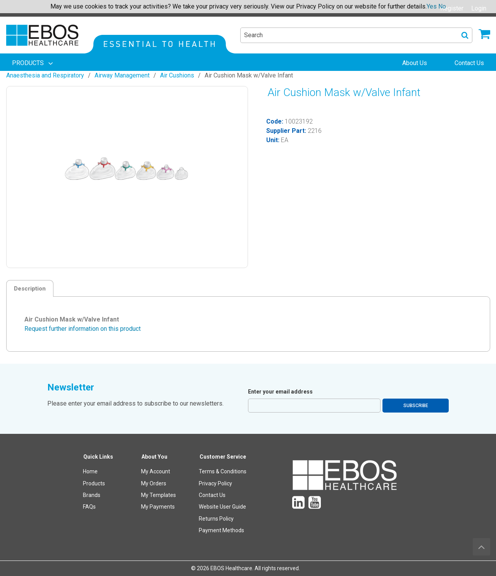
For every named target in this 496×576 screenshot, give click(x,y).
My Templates (158, 495)
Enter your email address (280, 392)
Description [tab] (30, 288)
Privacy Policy (215, 483)
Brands (91, 495)
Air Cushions (177, 75)
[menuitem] (33, 63)
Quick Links (98, 457)
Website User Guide (222, 507)
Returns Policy (216, 519)
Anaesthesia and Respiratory (45, 75)
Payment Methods (221, 530)
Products (94, 483)
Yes (432, 6)
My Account (155, 471)
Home (90, 471)
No (442, 6)
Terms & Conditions (222, 471)
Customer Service (223, 457)
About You (154, 457)
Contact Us (212, 495)
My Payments (158, 507)
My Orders (153, 483)
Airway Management (122, 75)
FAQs (89, 507)
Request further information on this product (82, 328)
